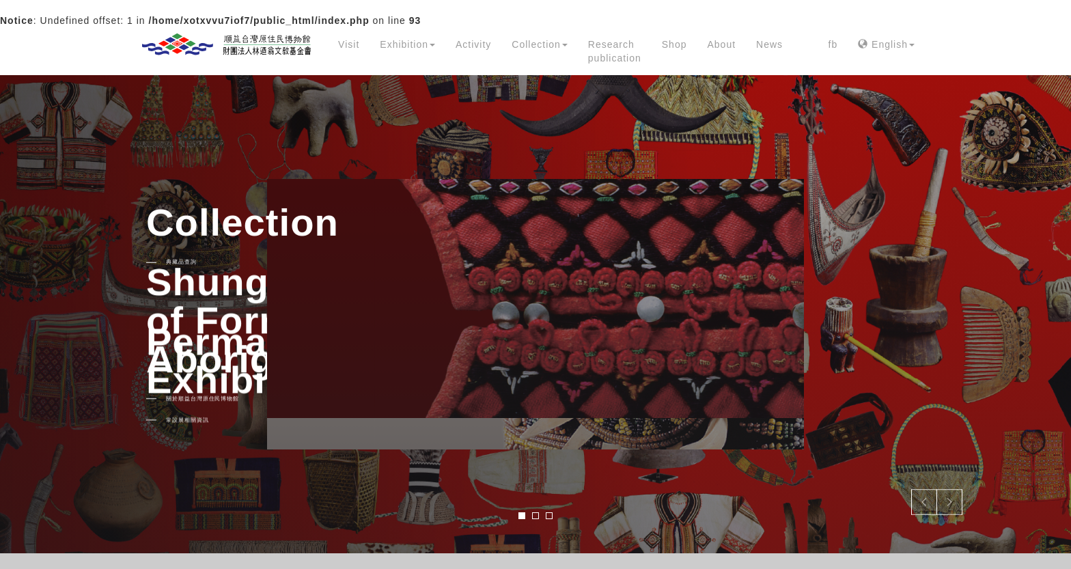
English (886, 44)
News (769, 44)
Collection (539, 44)
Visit (348, 44)
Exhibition (407, 44)
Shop (674, 44)
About (721, 44)
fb (833, 44)
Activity (473, 44)
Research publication (614, 51)
